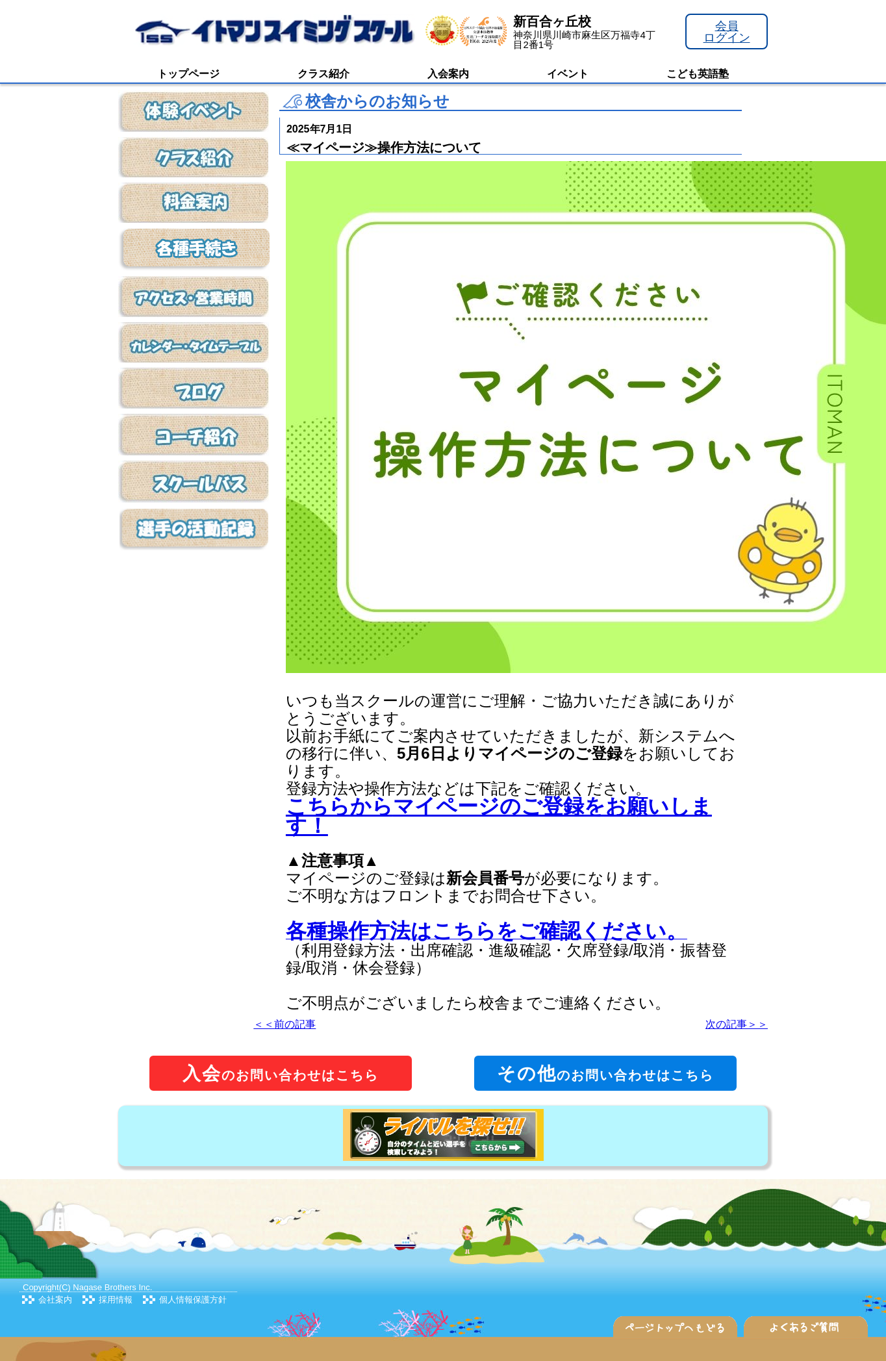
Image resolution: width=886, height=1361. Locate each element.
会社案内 (55, 1299)
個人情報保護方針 (193, 1299)
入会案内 (448, 73)
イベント (568, 73)
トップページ (188, 73)
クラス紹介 (323, 73)
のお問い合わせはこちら (281, 1073)
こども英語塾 (697, 73)
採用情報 (116, 1299)
